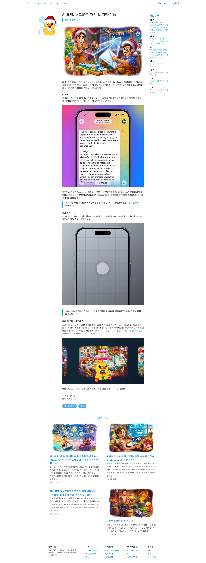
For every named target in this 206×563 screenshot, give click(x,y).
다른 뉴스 (103, 418)
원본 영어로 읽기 (72, 20)
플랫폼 (150, 547)
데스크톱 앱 (132, 547)
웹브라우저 (132, 557)
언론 (87, 557)
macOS (130, 553)
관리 (65, 3)
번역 (149, 553)
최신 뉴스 (154, 15)
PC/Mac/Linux (133, 550)
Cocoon (80, 192)
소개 (87, 547)
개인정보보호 (91, 553)
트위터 (174, 3)
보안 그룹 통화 (129, 330)
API (57, 3)
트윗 (82, 406)
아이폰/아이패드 (112, 550)
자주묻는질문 (39, 3)
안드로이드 (110, 553)
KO (161, 3)
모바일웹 (109, 557)
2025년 (65, 325)
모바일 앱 (109, 547)
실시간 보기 (153, 557)
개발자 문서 (132, 203)
